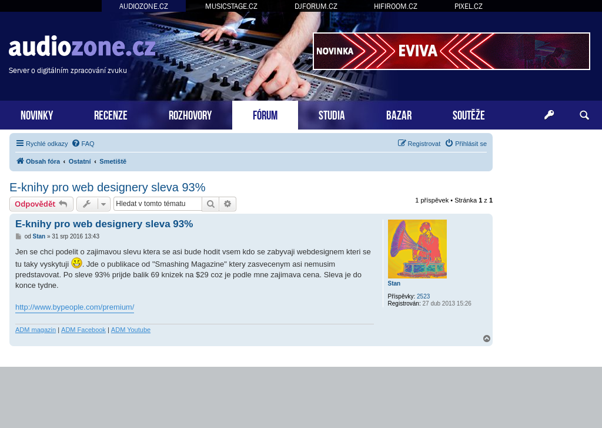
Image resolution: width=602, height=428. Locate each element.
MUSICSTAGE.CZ (231, 6)
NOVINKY (37, 114)
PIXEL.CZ (468, 6)
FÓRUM (265, 114)
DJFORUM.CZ (316, 6)
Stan (394, 283)
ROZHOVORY (190, 114)
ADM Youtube (130, 329)
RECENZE (111, 114)
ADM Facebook (83, 329)
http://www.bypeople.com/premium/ (74, 307)
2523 (423, 296)
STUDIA (332, 114)
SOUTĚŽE (469, 114)
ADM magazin (35, 329)
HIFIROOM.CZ (395, 6)
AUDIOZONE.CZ (143, 6)
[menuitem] (83, 144)
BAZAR (399, 114)
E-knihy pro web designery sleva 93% (107, 187)
